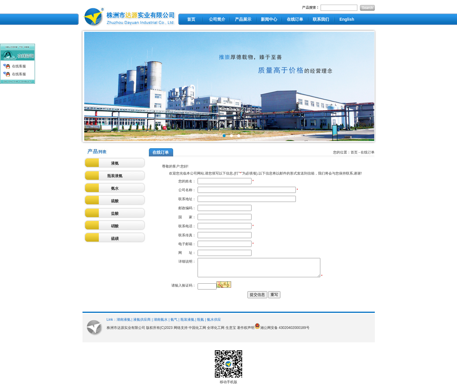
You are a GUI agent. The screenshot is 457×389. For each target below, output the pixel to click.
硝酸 (115, 226)
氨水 (115, 188)
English (347, 19)
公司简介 (217, 19)
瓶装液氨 (114, 176)
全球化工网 (215, 331)
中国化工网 (197, 331)
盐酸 (115, 213)
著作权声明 (245, 331)
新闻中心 (269, 19)
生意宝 (231, 331)
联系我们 (321, 19)
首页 (191, 19)
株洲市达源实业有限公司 (126, 331)
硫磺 (115, 238)
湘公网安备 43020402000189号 (285, 331)
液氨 (115, 163)
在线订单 (295, 19)
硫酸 (115, 201)
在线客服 (19, 66)
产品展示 (243, 19)
